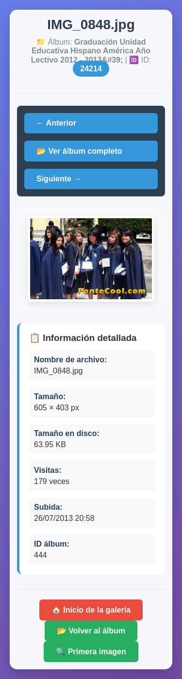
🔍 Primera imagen (91, 651)
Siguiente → (58, 179)
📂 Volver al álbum (91, 631)
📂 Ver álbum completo (79, 151)
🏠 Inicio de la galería (91, 610)
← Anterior (56, 123)
